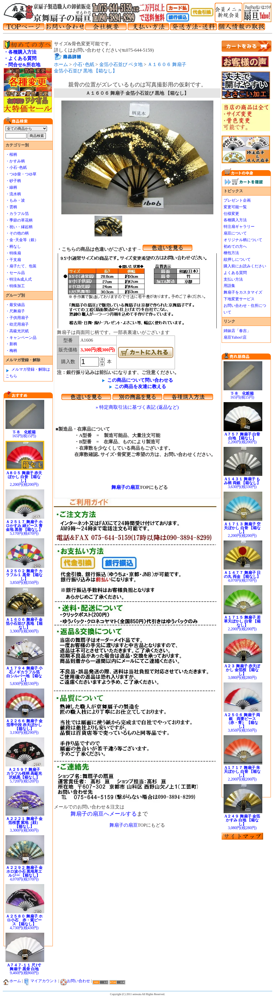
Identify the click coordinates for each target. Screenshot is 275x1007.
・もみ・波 (15, 200)
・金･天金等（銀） (22, 240)
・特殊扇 (13, 253)
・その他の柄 (17, 233)
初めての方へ (235, 246)
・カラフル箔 (17, 214)
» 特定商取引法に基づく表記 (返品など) (137, 407)
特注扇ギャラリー (239, 227)
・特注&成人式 (19, 279)
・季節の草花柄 (19, 220)
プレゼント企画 (237, 200)
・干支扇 (13, 260)
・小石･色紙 (16, 167)
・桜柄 (11, 154)
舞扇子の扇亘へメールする (103, 814)
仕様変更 (231, 214)
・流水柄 (13, 194)
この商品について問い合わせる (140, 380)
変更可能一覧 (235, 207)
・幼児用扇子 (17, 324)
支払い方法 (233, 279)
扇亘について (235, 233)
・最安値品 (15, 305)
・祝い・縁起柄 (19, 227)
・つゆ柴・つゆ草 (21, 174)
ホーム (61, 64)
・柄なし (13, 246)
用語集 (229, 286)
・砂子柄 (13, 181)
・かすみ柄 (15, 161)
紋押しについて (237, 259)
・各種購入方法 (20, 52)
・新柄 (11, 344)
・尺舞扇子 (15, 311)
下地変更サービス (239, 299)
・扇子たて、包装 (21, 266)
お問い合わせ (75, 981)
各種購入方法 (235, 220)
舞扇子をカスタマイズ (243, 292)
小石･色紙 (83, 64)
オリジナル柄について (243, 240)
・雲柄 (11, 207)
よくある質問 (235, 273)
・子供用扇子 (17, 318)
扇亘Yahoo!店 (235, 337)
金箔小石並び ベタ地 (121, 64)
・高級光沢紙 (17, 331)
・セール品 (15, 273)
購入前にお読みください (245, 266)
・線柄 (11, 187)
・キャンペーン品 (21, 338)
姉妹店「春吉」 (237, 331)
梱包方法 (231, 253)
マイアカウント (40, 981)
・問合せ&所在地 (22, 64)
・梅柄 (11, 351)
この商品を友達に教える (140, 386)
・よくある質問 (20, 58)
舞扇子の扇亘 (123, 487)
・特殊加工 (15, 286)
